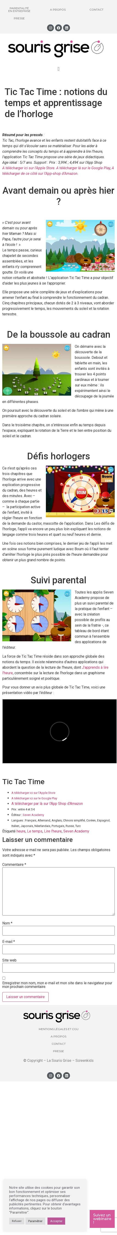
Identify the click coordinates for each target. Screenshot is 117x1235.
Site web (9, 960)
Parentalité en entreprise (19, 9)
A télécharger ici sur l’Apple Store (33, 793)
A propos (58, 9)
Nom (7, 923)
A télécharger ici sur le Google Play (34, 798)
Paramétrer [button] (35, 1221)
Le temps (34, 831)
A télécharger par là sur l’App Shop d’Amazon (47, 803)
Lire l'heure (53, 831)
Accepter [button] (56, 1221)
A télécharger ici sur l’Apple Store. (28, 168)
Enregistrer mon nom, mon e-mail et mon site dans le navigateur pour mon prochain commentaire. (57, 985)
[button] (58, 69)
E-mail (8, 942)
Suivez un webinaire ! (102, 1219)
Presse (19, 18)
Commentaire (14, 865)
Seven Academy (33, 815)
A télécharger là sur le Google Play (83, 168)
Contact (96, 9)
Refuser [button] (17, 1221)
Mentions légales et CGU (58, 1029)
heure (21, 831)
